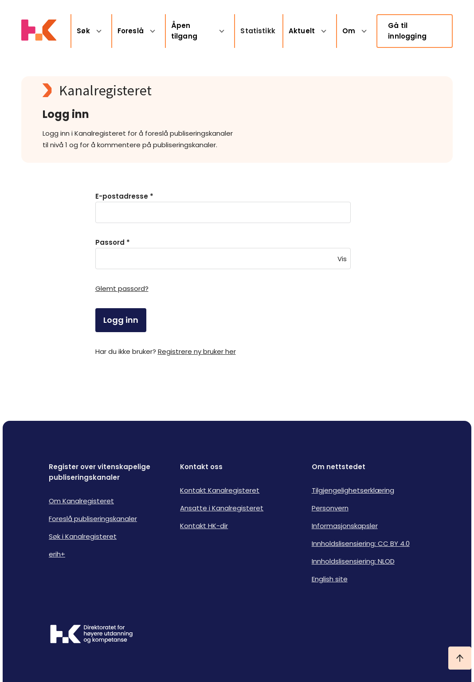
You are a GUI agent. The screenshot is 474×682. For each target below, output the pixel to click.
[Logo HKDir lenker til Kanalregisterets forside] (38, 31)
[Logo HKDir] (91, 635)
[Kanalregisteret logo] (220, 90)
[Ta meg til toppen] (459, 658)
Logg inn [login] (120, 319)
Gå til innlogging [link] (407, 31)
